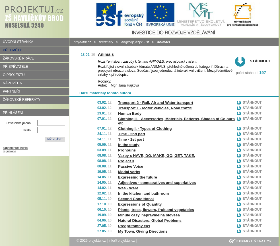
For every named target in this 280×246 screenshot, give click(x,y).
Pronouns (127, 150)
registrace (9, 151)
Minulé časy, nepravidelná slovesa (149, 215)
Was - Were (128, 188)
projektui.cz (82, 42)
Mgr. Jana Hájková (125, 85)
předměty (106, 42)
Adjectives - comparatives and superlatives (157, 183)
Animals (106, 54)
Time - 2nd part (131, 134)
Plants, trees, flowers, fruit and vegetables (156, 210)
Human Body (129, 113)
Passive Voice (130, 166)
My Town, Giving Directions (143, 231)
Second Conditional (136, 199)
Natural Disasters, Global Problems (150, 220)
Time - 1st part (131, 139)
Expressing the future (137, 177)
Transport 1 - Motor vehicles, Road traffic (155, 108)
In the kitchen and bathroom (143, 193)
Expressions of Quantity (140, 204)
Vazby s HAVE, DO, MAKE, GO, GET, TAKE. (156, 155)
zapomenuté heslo (15, 147)
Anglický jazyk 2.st (135, 42)
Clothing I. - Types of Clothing (145, 128)
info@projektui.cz (122, 241)
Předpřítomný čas (134, 226)
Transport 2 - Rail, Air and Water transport (155, 103)
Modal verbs (129, 172)
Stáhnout (260, 61)
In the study (128, 145)
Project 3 (126, 161)
